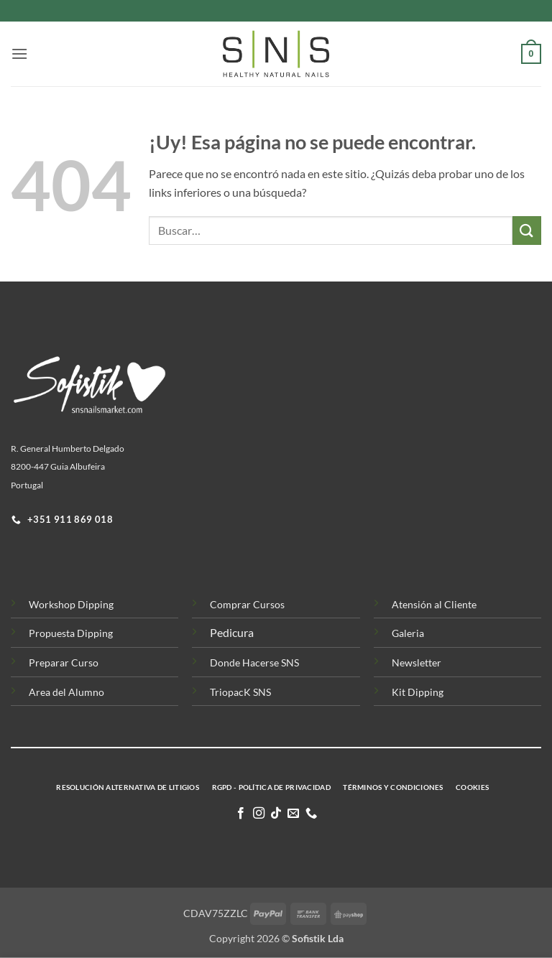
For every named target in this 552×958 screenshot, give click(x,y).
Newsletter (416, 662)
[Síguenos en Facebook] (241, 813)
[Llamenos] (311, 813)
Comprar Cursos (247, 604)
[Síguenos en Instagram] (258, 813)
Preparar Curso (63, 662)
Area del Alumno (66, 692)
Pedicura (232, 632)
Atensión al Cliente (434, 604)
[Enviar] (526, 230)
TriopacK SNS (240, 692)
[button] (19, 53)
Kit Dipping (417, 692)
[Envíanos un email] (293, 813)
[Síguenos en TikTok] (276, 813)
